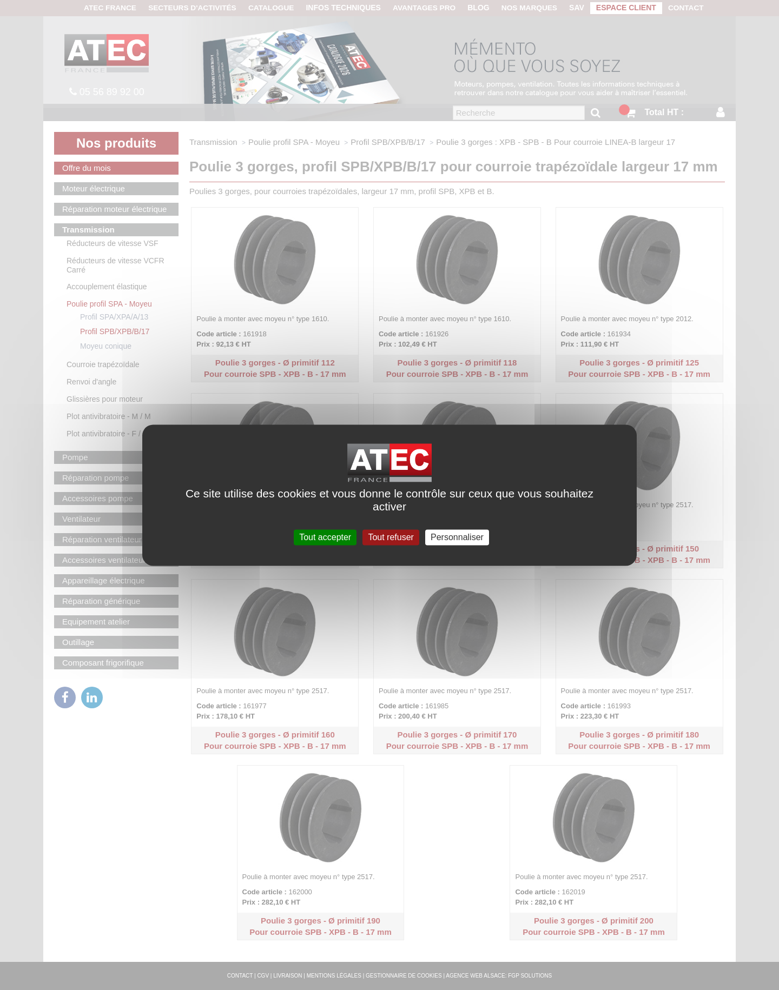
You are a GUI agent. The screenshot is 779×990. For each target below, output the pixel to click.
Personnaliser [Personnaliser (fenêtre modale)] (457, 537)
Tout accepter (325, 537)
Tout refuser (390, 537)
